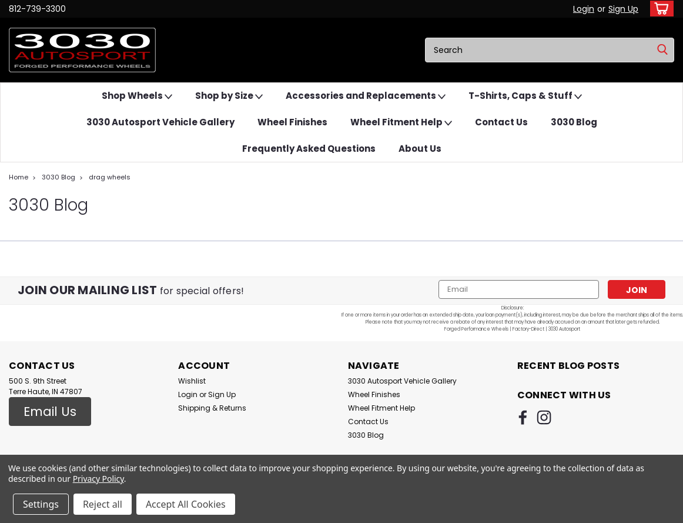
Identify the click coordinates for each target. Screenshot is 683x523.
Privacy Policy (98, 478)
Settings (41, 504)
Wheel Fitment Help (401, 122)
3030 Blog (574, 122)
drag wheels (109, 177)
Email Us (50, 411)
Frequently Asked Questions (309, 148)
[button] (50, 412)
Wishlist (192, 381)
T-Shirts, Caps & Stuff (525, 96)
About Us (420, 148)
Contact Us (501, 122)
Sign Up (623, 9)
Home (18, 177)
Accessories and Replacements (366, 96)
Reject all (102, 504)
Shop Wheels (137, 96)
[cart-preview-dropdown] (659, 8)
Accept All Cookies (186, 504)
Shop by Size (229, 96)
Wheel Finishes (292, 122)
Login (583, 9)
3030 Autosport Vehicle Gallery (160, 122)
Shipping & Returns (212, 408)
